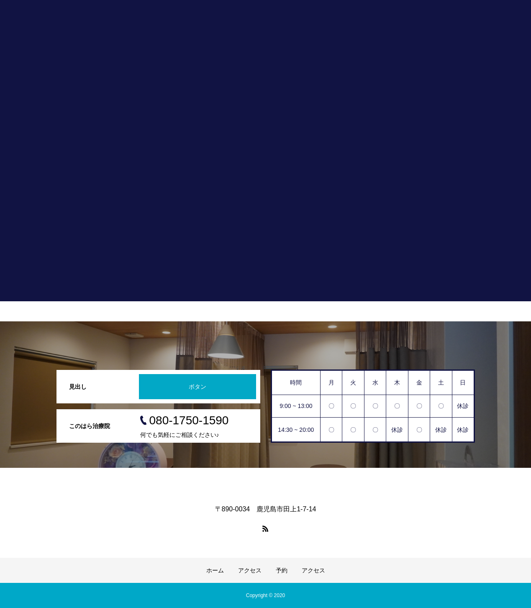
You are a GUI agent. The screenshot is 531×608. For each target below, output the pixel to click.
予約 (281, 570)
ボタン (197, 386)
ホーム (215, 570)
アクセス (250, 570)
